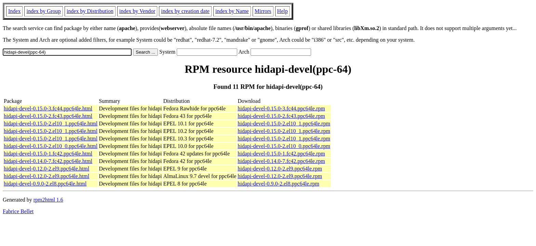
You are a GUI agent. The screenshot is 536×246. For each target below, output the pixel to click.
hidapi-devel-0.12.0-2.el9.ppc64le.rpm (280, 169)
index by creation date (185, 11)
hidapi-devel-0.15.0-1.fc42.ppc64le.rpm (281, 153)
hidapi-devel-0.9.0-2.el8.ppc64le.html (45, 184)
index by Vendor (137, 11)
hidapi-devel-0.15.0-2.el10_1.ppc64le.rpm (284, 123)
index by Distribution (90, 11)
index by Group (43, 11)
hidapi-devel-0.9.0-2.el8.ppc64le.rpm (278, 184)
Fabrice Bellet (18, 211)
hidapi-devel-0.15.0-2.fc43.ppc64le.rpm (281, 116)
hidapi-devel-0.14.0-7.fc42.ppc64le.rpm (281, 161)
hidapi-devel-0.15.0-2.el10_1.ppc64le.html (50, 123)
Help (282, 11)
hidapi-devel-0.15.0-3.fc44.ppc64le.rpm (281, 108)
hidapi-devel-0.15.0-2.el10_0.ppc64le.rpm (284, 146)
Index (14, 11)
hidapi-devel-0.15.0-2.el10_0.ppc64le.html (50, 146)
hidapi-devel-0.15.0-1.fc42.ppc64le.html (48, 153)
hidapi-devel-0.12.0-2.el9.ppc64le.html (46, 169)
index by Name (232, 11)
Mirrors (263, 11)
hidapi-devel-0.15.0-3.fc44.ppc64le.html (48, 108)
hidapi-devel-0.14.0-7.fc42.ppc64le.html (48, 161)
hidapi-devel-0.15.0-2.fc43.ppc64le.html (48, 116)
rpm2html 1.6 (48, 200)
